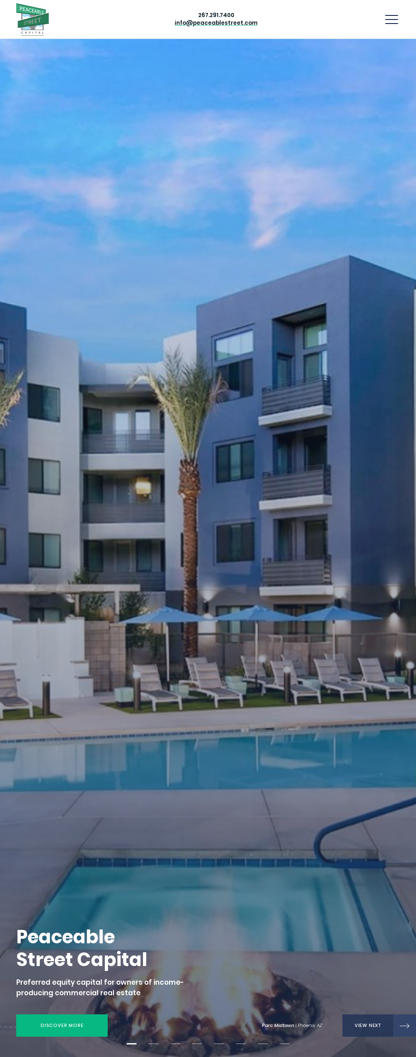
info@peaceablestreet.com (216, 23)
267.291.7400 (216, 15)
